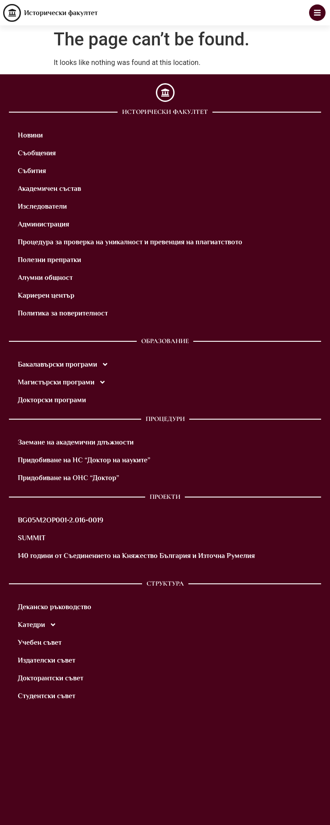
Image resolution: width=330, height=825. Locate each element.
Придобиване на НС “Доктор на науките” (84, 460)
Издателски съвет (46, 660)
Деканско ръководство (54, 607)
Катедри (37, 625)
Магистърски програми (62, 382)
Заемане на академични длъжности (76, 442)
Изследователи (42, 206)
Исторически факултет (61, 13)
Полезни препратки (49, 260)
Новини (30, 135)
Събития (32, 171)
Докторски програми (52, 400)
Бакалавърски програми (63, 364)
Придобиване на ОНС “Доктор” (68, 478)
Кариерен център (46, 295)
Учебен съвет (39, 643)
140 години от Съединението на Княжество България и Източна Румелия (136, 556)
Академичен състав (49, 189)
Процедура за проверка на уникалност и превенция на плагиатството (130, 242)
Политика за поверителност (63, 313)
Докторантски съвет (50, 678)
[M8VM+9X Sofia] (165, 776)
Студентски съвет (46, 696)
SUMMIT (31, 538)
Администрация (43, 224)
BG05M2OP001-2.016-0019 (60, 520)
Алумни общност (45, 278)
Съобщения (37, 153)
